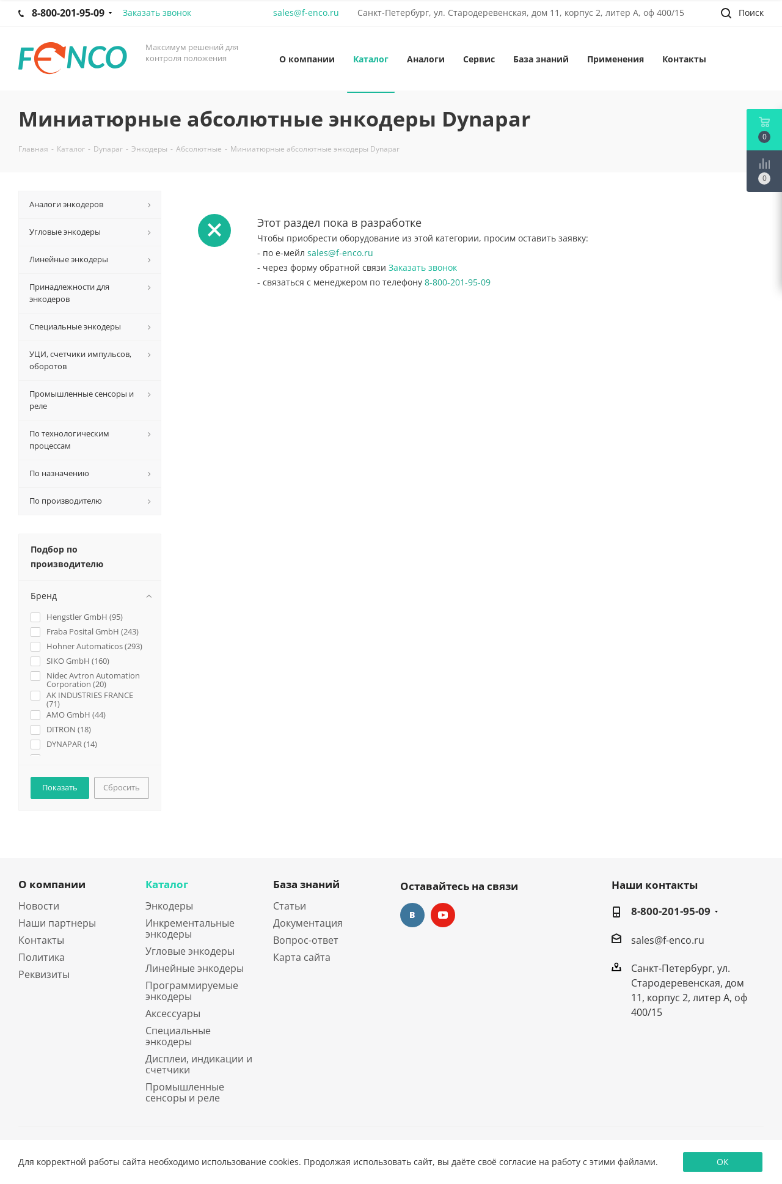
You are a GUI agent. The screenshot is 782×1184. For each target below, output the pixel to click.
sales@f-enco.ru (306, 12)
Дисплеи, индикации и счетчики (198, 1064)
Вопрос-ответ (305, 940)
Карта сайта (302, 957)
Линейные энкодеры (194, 968)
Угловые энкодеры (190, 951)
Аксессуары (172, 1013)
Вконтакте (412, 915)
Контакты (41, 940)
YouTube (443, 915)
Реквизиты (44, 974)
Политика (41, 957)
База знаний (306, 884)
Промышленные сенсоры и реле (184, 1092)
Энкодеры (169, 906)
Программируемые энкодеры (191, 991)
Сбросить (121, 787)
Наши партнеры (57, 923)
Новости (38, 906)
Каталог (166, 884)
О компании (52, 884)
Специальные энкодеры (178, 1036)
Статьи (289, 906)
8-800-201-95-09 (458, 282)
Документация (308, 923)
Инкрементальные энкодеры (190, 928)
